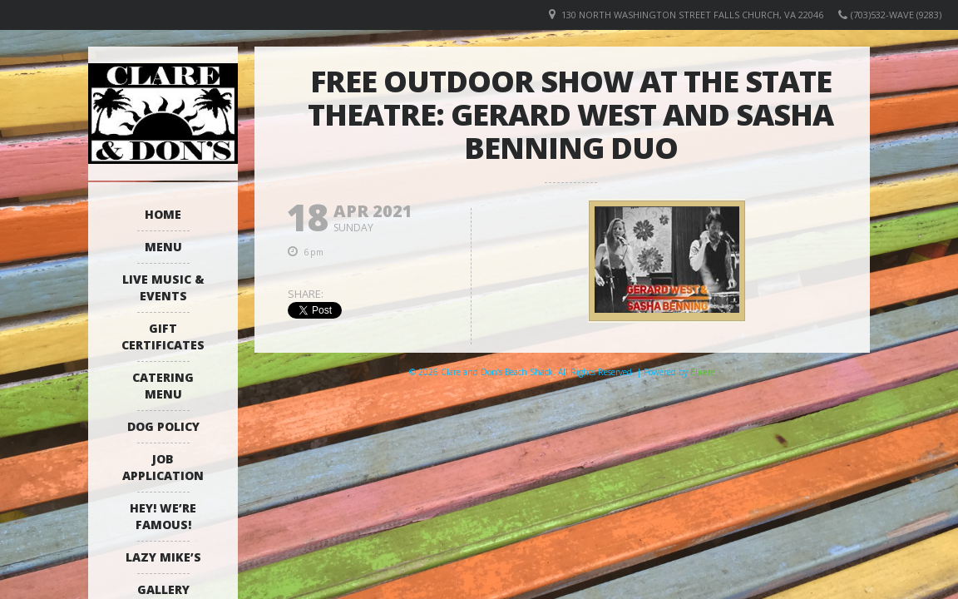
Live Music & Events (163, 287)
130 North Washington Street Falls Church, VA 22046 (692, 14)
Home (163, 214)
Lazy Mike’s (163, 557)
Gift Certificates (163, 336)
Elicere (702, 372)
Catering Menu (163, 385)
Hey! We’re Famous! (163, 516)
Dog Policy (163, 426)
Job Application (163, 467)
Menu (163, 247)
